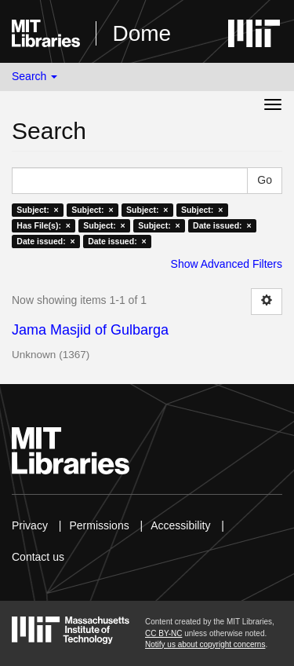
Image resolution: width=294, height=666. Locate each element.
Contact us (38, 557)
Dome (141, 33)
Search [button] (34, 76)
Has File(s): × (43, 225)
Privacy (30, 525)
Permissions (99, 525)
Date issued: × (222, 225)
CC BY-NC (163, 633)
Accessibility (180, 525)
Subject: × (37, 209)
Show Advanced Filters (226, 264)
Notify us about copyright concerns (205, 644)
